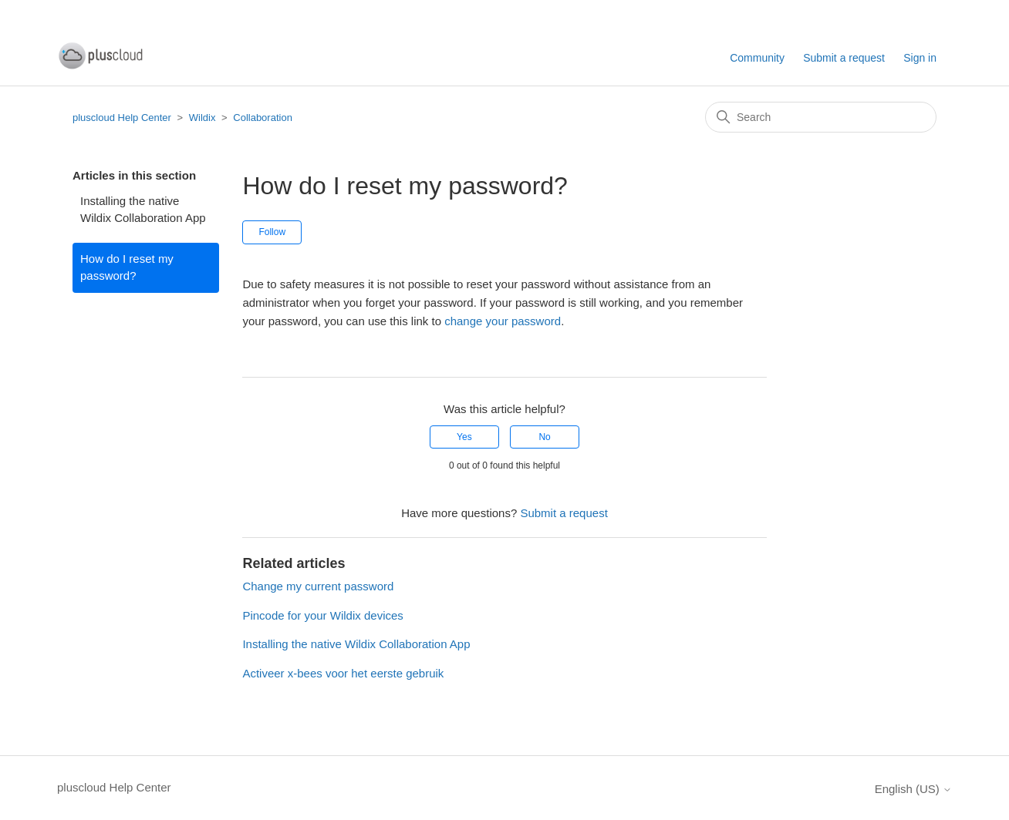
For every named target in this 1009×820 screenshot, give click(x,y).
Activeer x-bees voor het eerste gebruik (343, 673)
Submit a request (844, 58)
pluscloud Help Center (122, 117)
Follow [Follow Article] (271, 232)
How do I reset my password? (127, 267)
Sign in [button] (919, 58)
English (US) (913, 788)
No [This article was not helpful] (544, 437)
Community (757, 58)
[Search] (820, 117)
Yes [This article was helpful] (464, 437)
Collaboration (262, 117)
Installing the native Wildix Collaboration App (143, 209)
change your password (502, 321)
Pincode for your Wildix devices (322, 615)
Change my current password (317, 586)
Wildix (202, 117)
